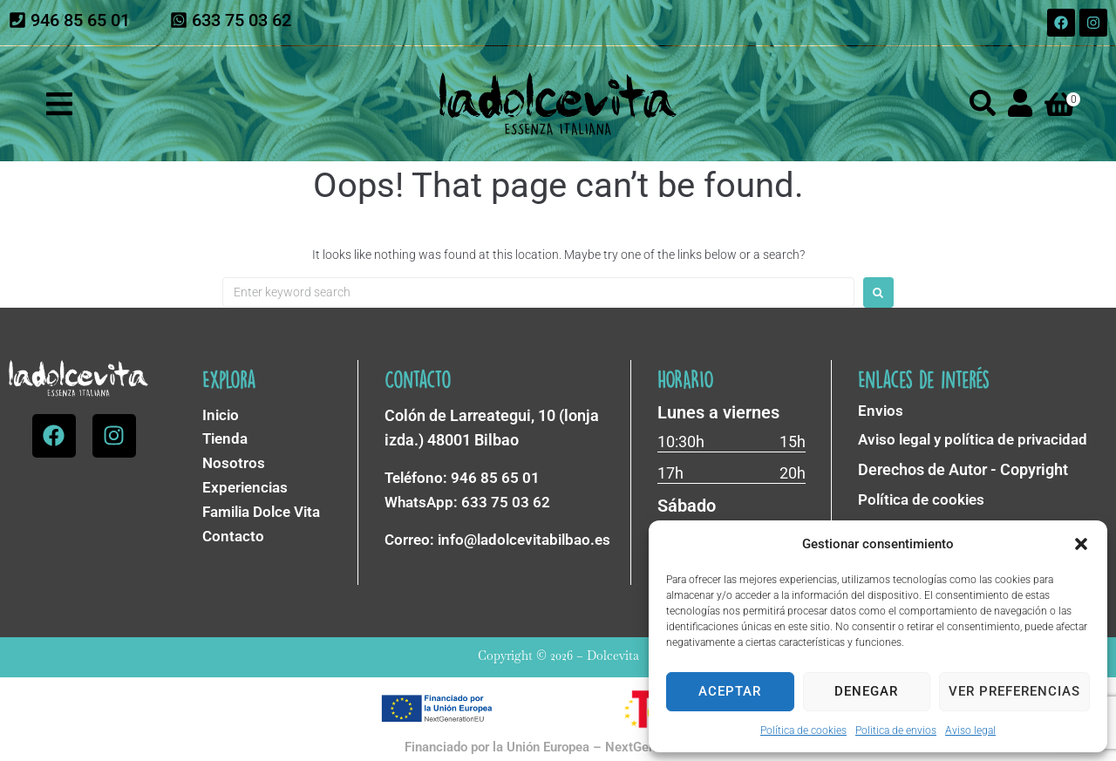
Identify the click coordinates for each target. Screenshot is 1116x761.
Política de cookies (803, 730)
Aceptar (729, 691)
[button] (1081, 544)
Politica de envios (895, 730)
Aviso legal (970, 730)
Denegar (866, 691)
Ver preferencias (1014, 691)
